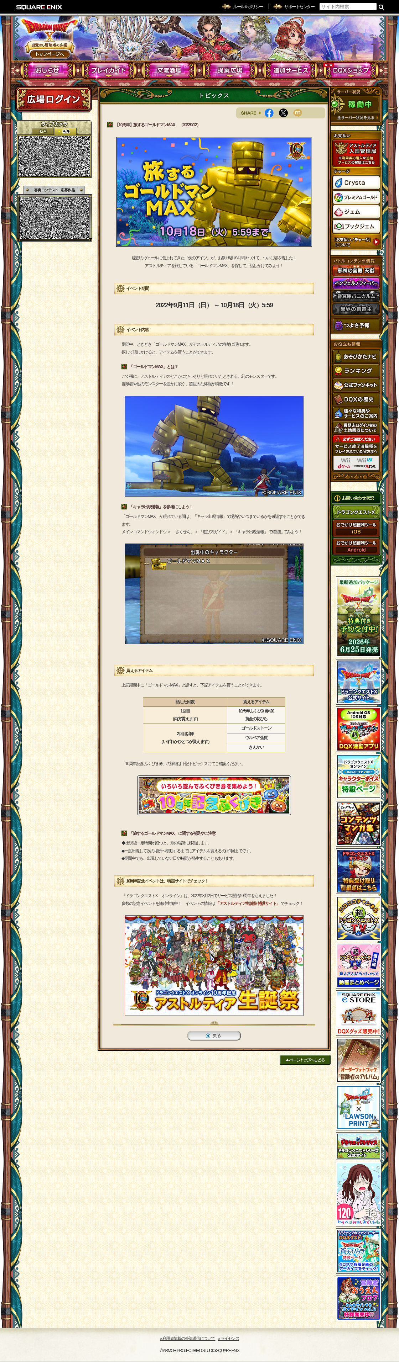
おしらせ (48, 70)
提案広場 (230, 70)
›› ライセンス (228, 1338)
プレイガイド (109, 70)
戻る (214, 1035)
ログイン (53, 99)
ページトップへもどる (305, 1060)
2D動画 (43, 131)
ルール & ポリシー (248, 6)
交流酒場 (169, 70)
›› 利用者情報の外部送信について (188, 1338)
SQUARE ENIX (39, 7)
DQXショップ (351, 70)
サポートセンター (299, 6)
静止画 (65, 131)
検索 (381, 7)
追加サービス (290, 70)
